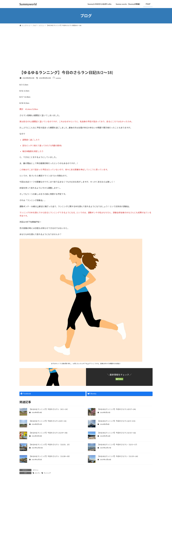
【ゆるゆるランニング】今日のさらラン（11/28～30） (50, 456)
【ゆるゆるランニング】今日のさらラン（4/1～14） (49, 409)
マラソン (35, 470)
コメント (24, 494)
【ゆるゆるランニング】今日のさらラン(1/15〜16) (116, 433)
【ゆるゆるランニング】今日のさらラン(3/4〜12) (47, 421)
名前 (22, 527)
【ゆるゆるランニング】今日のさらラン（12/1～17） (117, 444)
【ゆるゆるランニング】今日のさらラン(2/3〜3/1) (116, 421)
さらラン (37, 473)
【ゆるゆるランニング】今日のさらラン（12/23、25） (50, 444)
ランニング (47, 473)
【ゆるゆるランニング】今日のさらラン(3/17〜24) (116, 409)
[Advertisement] (86, 45)
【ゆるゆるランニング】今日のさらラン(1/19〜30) (48, 433)
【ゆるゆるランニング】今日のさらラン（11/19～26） (118, 456)
